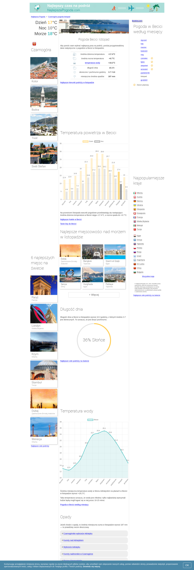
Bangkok (87, 261)
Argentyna (141, 260)
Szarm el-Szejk (113, 261)
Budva (35, 109)
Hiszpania (141, 209)
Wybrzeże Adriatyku (71, 547)
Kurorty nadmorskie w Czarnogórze (78, 554)
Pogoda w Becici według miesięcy (74, 505)
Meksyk (140, 225)
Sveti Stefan (39, 166)
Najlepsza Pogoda (38, 17)
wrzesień (144, 69)
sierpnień (144, 66)
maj (142, 55)
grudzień (144, 80)
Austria (139, 197)
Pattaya (109, 284)
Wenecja (37, 439)
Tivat (34, 138)
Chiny (139, 268)
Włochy (34, 357)
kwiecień (144, 51)
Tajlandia (140, 244)
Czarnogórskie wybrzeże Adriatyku (77, 533)
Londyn (36, 325)
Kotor (35, 81)
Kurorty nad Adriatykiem (73, 540)
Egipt (139, 236)
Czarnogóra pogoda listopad (59, 17)
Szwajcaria (141, 213)
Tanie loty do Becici (68, 224)
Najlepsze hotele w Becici (71, 219)
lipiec (143, 62)
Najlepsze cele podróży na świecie (74, 361)
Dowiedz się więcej (91, 566)
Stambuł (37, 382)
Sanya (64, 284)
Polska (139, 248)
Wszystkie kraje (148, 276)
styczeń (144, 40)
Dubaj (63, 259)
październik (145, 73)
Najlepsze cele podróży (40, 446)
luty (142, 44)
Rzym (35, 354)
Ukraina (140, 205)
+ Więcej (94, 294)
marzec (144, 47)
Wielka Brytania (38, 328)
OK (187, 565)
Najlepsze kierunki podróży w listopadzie (77, 82)
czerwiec (144, 58)
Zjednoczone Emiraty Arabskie (43, 414)
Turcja (34, 385)
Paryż (35, 297)
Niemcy (140, 201)
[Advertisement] (94, 104)
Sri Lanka (140, 264)
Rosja (139, 252)
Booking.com (137, 21)
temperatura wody (92, 63)
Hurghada (88, 284)
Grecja (139, 240)
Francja (34, 300)
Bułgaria (140, 272)
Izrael (139, 256)
